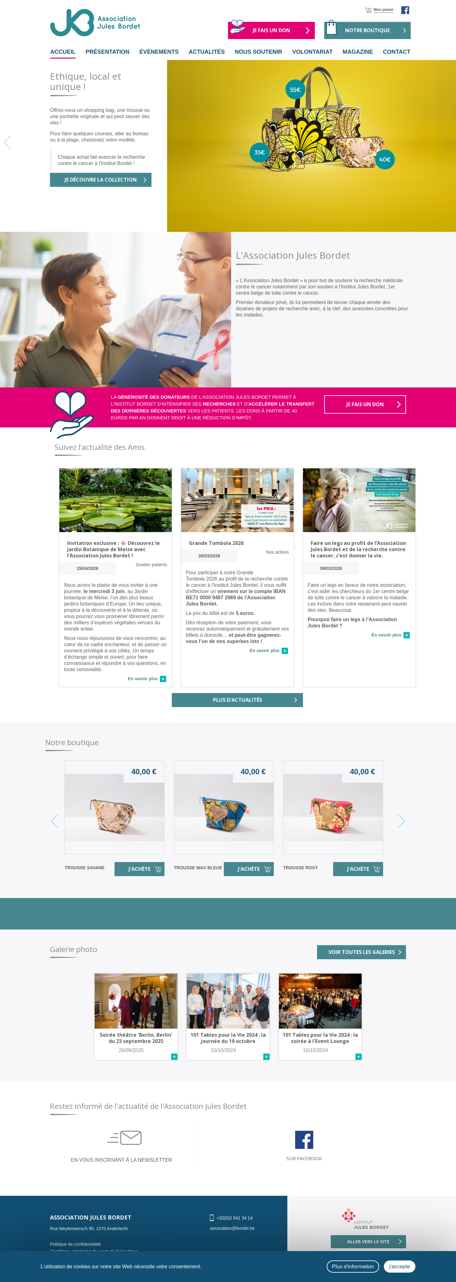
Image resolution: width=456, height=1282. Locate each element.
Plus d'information (353, 1267)
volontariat (313, 52)
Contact (393, 52)
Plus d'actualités (237, 700)
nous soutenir (259, 52)
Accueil (65, 52)
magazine (357, 52)
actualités (207, 52)
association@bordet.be (232, 1233)
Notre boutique (367, 30)
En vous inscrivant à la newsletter (121, 1163)
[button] (448, 142)
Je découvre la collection (101, 180)
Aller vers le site (368, 1247)
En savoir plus (143, 678)
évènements (160, 52)
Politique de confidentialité (75, 1249)
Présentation (108, 52)
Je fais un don (271, 30)
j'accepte (399, 1267)
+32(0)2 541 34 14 (235, 1223)
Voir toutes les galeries (362, 952)
